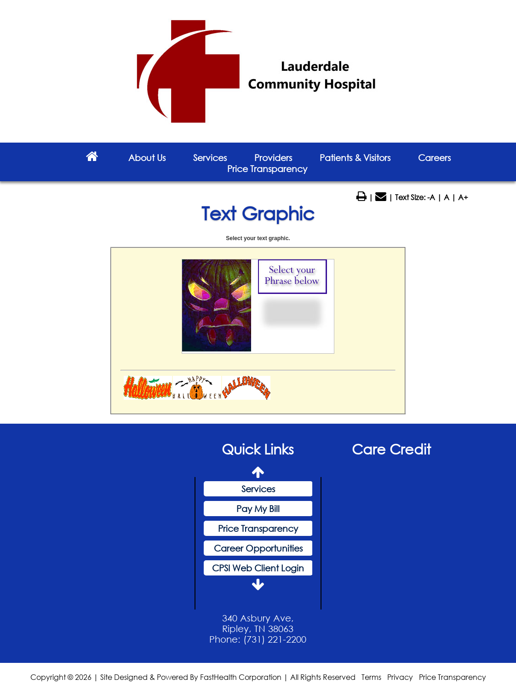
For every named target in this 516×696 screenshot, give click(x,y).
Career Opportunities (258, 548)
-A (431, 197)
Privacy (400, 677)
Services (210, 157)
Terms (371, 677)
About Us (147, 157)
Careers (434, 157)
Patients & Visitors (355, 157)
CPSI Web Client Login (258, 568)
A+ (463, 197)
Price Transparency (267, 168)
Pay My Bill (258, 508)
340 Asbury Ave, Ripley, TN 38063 (258, 623)
